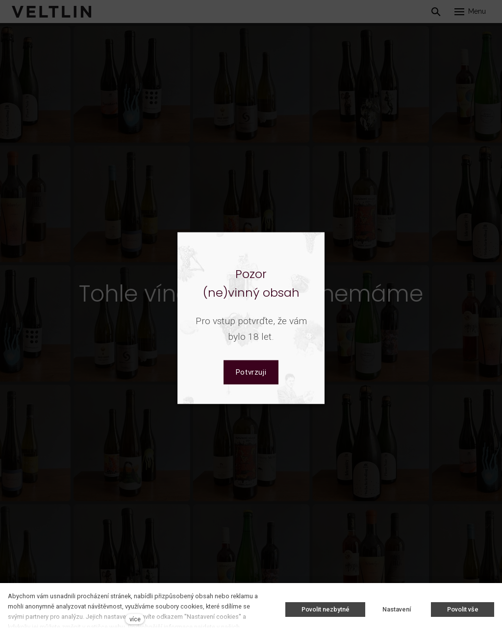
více (135, 619)
